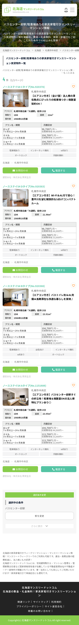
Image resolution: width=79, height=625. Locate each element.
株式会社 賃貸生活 (22, 177)
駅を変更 (39, 516)
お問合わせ (22, 170)
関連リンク (23, 602)
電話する (60, 170)
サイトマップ (40, 602)
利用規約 (56, 602)
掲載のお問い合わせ (39, 611)
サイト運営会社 (53, 606)
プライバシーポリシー (29, 606)
